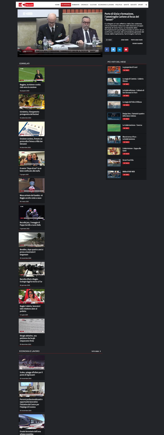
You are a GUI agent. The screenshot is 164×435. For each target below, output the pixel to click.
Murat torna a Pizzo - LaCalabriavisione (130, 138)
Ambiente (75, 5)
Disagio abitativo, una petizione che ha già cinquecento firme (31, 322)
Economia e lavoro (106, 5)
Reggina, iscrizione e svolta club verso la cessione (31, 85)
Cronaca (84, 5)
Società (133, 5)
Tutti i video (96, 333)
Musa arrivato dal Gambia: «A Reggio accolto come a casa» (30, 192)
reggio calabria (138, 43)
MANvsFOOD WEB (129, 171)
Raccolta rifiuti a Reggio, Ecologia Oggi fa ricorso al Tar (31, 270)
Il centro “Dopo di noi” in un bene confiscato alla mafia (31, 166)
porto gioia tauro (137, 40)
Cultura (93, 5)
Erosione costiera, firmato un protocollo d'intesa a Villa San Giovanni (30, 138)
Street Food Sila (128, 160)
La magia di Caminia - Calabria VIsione (133, 80)
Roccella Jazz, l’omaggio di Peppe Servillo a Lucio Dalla (31, 218)
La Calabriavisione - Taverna (132, 125)
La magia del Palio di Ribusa (132, 102)
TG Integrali (66, 4)
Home (57, 5)
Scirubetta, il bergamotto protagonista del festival (28, 111)
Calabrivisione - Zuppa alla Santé (132, 149)
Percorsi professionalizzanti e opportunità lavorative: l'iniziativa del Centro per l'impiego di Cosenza (30, 383)
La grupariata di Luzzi (130, 67)
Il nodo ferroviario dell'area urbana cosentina (29, 411)
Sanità (126, 5)
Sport (140, 5)
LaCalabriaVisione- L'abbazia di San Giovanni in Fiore (133, 91)
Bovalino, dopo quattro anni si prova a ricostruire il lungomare (31, 244)
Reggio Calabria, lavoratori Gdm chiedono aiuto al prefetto (31, 296)
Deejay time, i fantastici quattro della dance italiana (133, 114)
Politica (118, 5)
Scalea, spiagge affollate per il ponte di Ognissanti (30, 355)
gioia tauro (124, 40)
